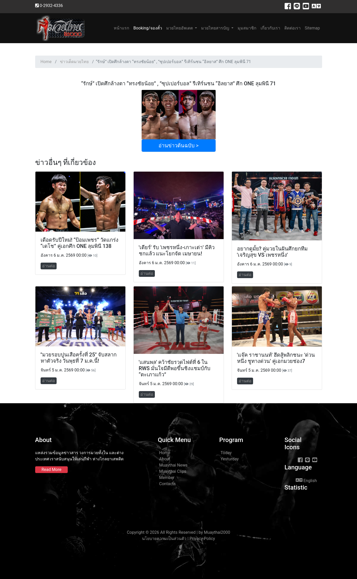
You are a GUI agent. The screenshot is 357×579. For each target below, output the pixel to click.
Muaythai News (173, 465)
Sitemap (312, 28)
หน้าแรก (122, 28)
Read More (52, 469)
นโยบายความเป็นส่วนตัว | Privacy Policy (178, 538)
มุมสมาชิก (247, 28)
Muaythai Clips (172, 471)
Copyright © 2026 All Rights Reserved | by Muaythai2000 (178, 532)
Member (166, 477)
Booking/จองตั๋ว (147, 28)
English (306, 480)
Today (226, 452)
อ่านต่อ (48, 265)
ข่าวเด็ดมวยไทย (74, 61)
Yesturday (230, 458)
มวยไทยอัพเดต (180, 28)
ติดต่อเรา (292, 28)
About (164, 458)
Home (46, 61)
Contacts (167, 483)
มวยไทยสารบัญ (215, 28)
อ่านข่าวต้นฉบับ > (178, 145)
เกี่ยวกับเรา (270, 28)
